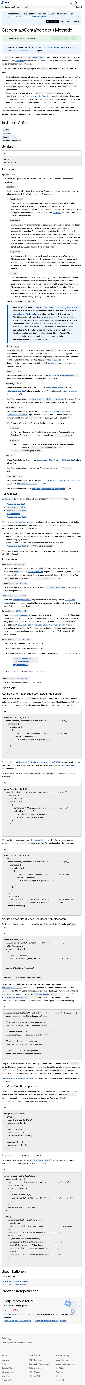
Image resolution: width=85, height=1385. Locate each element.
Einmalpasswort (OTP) (46, 460)
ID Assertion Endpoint (39, 840)
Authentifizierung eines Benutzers (20, 1078)
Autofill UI (57, 212)
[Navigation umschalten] (80, 2)
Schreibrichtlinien (36, 1368)
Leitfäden (60, 1368)
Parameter (8, 169)
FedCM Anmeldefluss (69, 765)
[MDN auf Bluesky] (7, 1349)
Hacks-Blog (61, 1380)
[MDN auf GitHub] (3, 1349)
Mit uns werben (8, 1372)
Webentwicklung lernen (65, 1364)
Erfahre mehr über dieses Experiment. (31, 16)
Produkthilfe (7, 1380)
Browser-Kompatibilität (12, 140)
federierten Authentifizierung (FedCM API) (60, 307)
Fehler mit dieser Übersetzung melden (50, 1321)
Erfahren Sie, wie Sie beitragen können (19, 1314)
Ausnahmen (9, 559)
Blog (4, 1364)
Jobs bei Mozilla (8, 1368)
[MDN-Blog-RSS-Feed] (19, 1349)
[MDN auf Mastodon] (15, 1349)
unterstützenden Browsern (23, 50)
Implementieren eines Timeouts (21, 1155)
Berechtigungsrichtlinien (64, 653)
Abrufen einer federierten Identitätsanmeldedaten (32, 693)
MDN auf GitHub (36, 1376)
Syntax (6, 130)
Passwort (52, 375)
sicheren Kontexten (51, 47)
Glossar (59, 1376)
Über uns (5, 1360)
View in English (52, 21)
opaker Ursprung (41, 671)
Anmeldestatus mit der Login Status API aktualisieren (41, 625)
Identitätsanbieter (60, 615)
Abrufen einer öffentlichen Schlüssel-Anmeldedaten (34, 919)
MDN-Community (36, 1360)
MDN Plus (6, 1376)
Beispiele (6, 133)
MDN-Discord (34, 1372)
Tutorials (59, 1372)
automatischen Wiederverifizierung (27, 314)
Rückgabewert (11, 493)
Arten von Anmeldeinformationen (38, 96)
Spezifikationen (9, 137)
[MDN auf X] (11, 1349)
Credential (19, 61)
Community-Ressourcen (39, 1364)
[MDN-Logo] (6, 1338)
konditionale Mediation (16, 522)
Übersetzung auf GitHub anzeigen (17, 1321)
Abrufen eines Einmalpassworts (21, 1086)
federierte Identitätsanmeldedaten (51, 388)
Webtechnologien (63, 1360)
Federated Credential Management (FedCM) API (39, 762)
